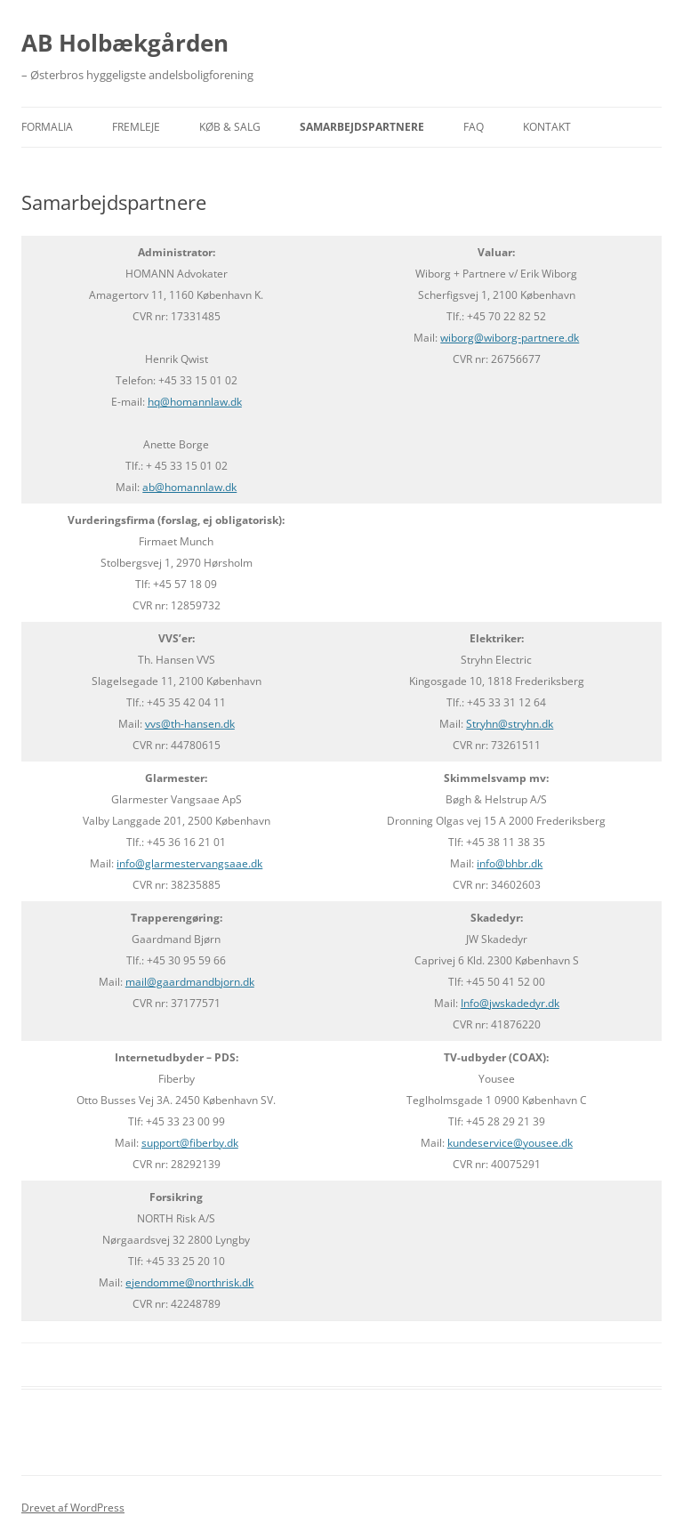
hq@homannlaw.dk (195, 401)
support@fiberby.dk (189, 1142)
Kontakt (547, 126)
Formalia (47, 126)
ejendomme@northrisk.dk (189, 1282)
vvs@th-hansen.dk (190, 723)
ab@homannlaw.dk (189, 487)
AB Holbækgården (125, 43)
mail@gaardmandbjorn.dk (189, 981)
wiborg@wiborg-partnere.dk (509, 337)
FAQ (473, 126)
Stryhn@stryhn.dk (509, 723)
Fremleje (136, 126)
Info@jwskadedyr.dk (510, 1003)
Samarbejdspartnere (362, 126)
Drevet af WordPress (73, 1507)
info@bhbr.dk (509, 863)
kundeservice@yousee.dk (510, 1142)
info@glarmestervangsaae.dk (189, 863)
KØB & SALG (230, 126)
